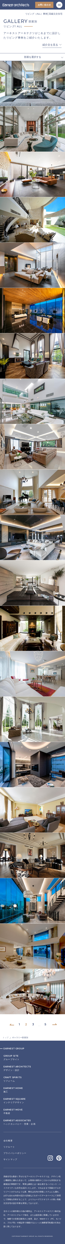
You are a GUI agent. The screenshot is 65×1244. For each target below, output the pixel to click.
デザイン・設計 (32, 1068)
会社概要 (8, 1140)
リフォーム (32, 1079)
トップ (6, 1037)
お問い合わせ (44, 4)
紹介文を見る (50, 44)
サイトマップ (10, 1159)
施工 (32, 1090)
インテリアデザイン (32, 1101)
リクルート (9, 1147)
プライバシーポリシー (14, 1153)
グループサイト (32, 1057)
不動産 (32, 1111)
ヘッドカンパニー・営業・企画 (32, 1122)
